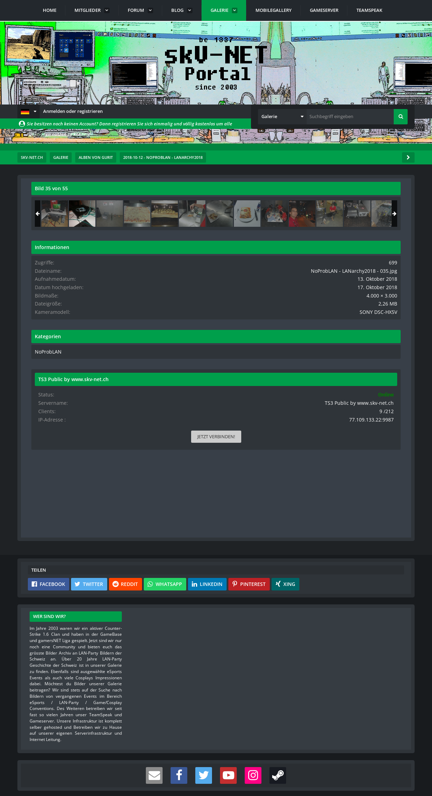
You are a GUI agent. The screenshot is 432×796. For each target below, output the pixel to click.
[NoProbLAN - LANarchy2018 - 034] (330, 213)
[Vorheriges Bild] (38, 313)
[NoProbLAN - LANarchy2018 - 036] (385, 213)
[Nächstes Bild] (268, 313)
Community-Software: (216, 778)
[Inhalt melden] (270, 428)
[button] (28, 111)
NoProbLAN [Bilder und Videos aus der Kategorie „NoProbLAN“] (322, 356)
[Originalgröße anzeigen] (267, 192)
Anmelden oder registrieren (73, 111)
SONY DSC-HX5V (384, 317)
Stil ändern (397, 765)
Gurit (67, 204)
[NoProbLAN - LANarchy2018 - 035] (357, 213)
